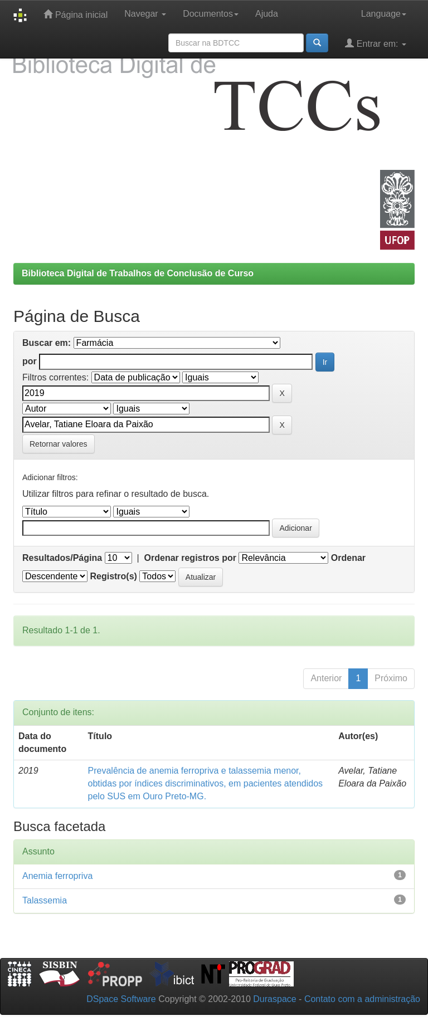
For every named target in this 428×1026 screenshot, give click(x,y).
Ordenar (348, 558)
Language (383, 13)
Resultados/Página (62, 558)
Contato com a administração (362, 999)
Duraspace (274, 999)
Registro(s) (113, 576)
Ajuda (266, 13)
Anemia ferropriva (57, 876)
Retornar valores (58, 443)
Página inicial (75, 14)
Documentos (211, 13)
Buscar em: (46, 343)
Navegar (145, 13)
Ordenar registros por (190, 558)
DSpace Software (121, 999)
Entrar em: (375, 43)
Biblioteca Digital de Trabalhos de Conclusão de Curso (138, 273)
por (29, 361)
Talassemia (44, 900)
